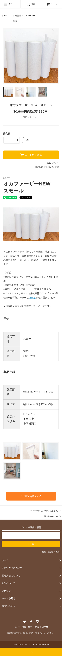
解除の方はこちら (51, 552)
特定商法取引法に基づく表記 (20, 633)
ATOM (45, 627)
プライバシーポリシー (45, 633)
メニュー (10, 4)
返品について (53, 163)
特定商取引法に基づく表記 (47, 167)
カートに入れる (31, 155)
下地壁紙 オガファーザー (24, 15)
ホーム (5, 15)
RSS (37, 627)
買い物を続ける (53, 516)
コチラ (32, 297)
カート (51, 4)
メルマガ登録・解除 (23, 627)
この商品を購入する (31, 496)
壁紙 (15, 21)
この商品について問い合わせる (46, 511)
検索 (30, 4)
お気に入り (31, 117)
